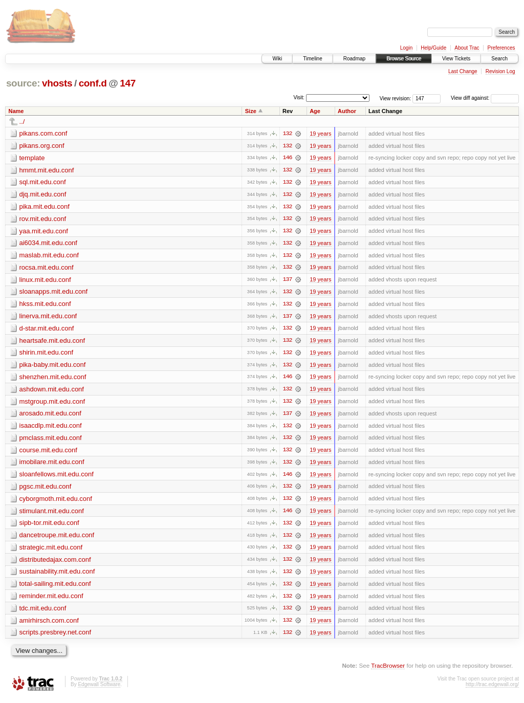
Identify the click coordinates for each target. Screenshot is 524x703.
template (32, 158)
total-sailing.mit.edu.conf (55, 587)
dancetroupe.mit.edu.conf (57, 538)
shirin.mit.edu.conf (46, 354)
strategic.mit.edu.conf (51, 551)
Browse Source (403, 58)
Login (406, 48)
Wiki (277, 58)
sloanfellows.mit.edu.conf (56, 477)
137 (287, 281)
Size (250, 111)
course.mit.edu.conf (48, 452)
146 (287, 158)
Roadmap (354, 58)
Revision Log (500, 71)
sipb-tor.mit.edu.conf (49, 526)
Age (315, 111)
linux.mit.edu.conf (45, 280)
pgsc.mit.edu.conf (45, 489)
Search (499, 58)
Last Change (462, 71)
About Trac (466, 48)
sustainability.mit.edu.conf (57, 575)
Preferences (501, 48)
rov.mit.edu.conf (43, 219)
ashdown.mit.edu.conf (51, 391)
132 (287, 133)
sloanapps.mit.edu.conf (53, 293)
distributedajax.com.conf (55, 563)
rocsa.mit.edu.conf (46, 268)
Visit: (298, 97)
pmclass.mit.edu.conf (50, 440)
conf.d (93, 83)
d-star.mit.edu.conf (46, 330)
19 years (320, 133)
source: (23, 83)
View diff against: (485, 98)
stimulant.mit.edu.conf (51, 514)
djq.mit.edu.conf (43, 195)
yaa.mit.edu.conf (43, 231)
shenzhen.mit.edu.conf (52, 379)
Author (347, 111)
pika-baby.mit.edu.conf (52, 366)
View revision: (395, 98)
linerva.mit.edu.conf (48, 317)
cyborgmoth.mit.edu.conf (55, 502)
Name (16, 111)
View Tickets (456, 58)
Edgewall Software (99, 689)
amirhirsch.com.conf (49, 624)
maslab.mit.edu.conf (49, 256)
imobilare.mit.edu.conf (51, 465)
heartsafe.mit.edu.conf (52, 342)
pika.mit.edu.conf (44, 207)
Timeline (312, 58)
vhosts (57, 83)
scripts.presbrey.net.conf (55, 637)
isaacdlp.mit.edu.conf (50, 428)
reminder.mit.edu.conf (51, 600)
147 (128, 83)
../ (22, 121)
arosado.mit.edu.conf (50, 416)
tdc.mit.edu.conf (43, 612)
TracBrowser (388, 670)
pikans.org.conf (41, 145)
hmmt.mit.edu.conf (46, 170)
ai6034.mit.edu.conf (48, 244)
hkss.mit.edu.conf (45, 305)
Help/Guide (433, 48)
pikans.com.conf (43, 133)
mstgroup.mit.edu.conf (52, 403)
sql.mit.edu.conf (42, 182)
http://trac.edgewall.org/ (492, 689)
